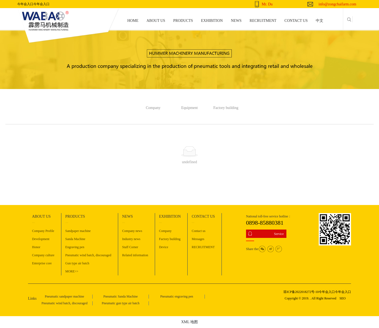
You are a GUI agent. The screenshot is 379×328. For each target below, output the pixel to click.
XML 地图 (189, 322)
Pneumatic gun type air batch (120, 303)
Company (153, 108)
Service (279, 234)
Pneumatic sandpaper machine (64, 296)
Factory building (225, 108)
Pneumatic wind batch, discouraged (64, 303)
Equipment (189, 108)
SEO (342, 298)
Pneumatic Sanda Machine (120, 296)
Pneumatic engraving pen (176, 296)
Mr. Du (267, 4)
